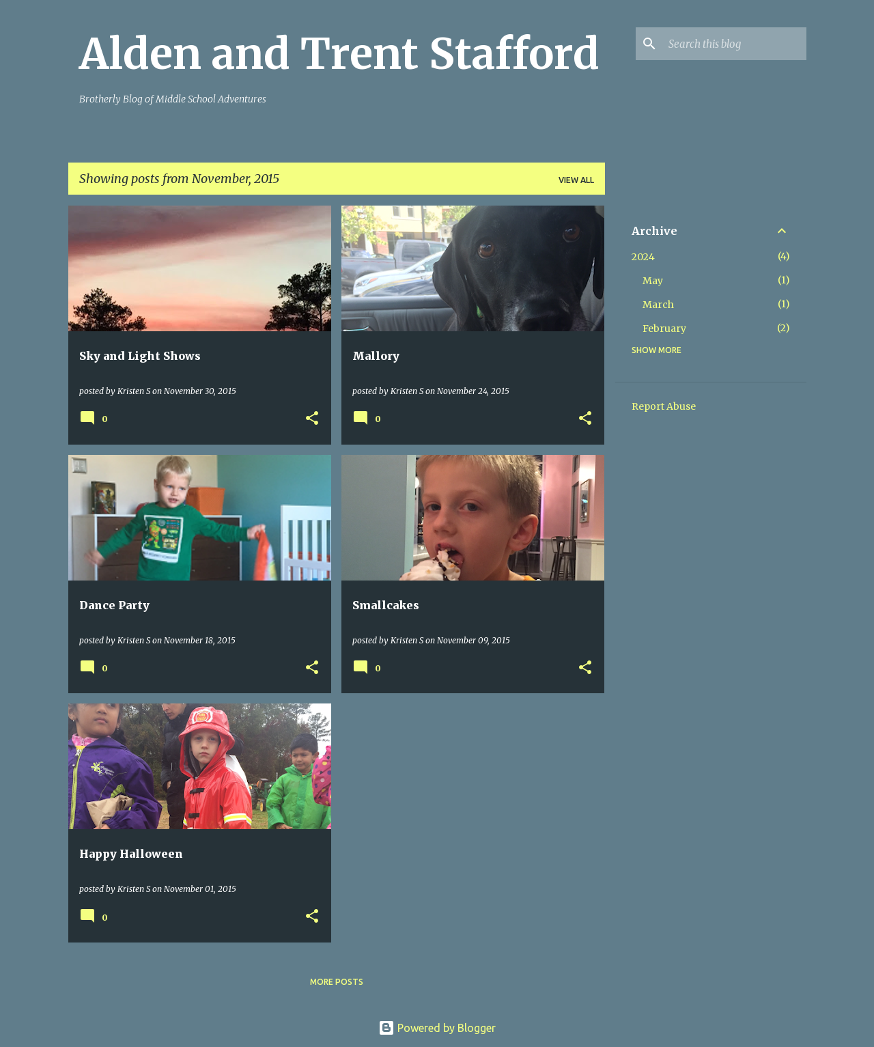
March (658, 304)
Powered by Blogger (437, 1028)
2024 (643, 257)
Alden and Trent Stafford (339, 54)
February (664, 328)
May (653, 281)
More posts (336, 981)
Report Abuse (664, 406)
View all (576, 180)
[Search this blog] (734, 43)
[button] (312, 419)
